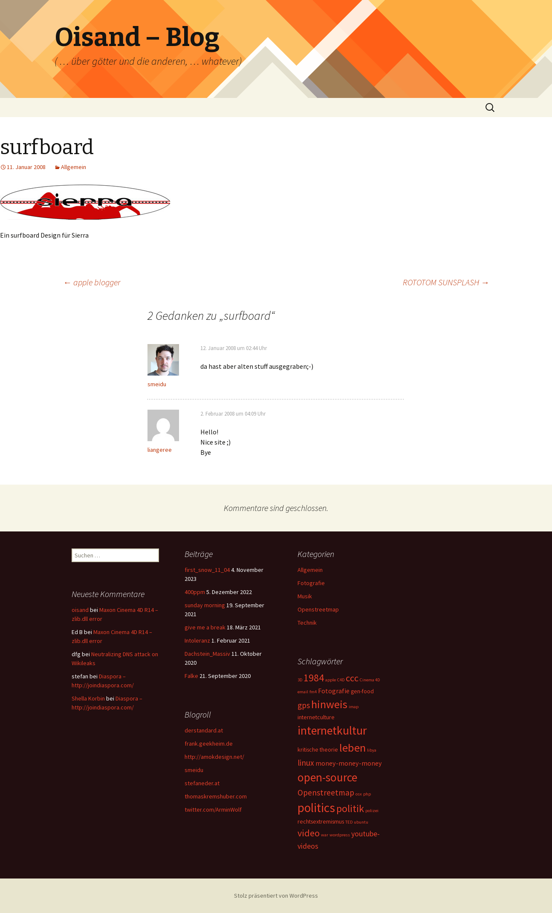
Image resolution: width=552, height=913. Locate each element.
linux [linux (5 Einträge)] (306, 763)
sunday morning (205, 605)
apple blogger (91, 282)
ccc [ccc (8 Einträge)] (352, 678)
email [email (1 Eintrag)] (303, 692)
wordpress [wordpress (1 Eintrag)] (339, 835)
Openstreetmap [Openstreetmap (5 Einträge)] (326, 792)
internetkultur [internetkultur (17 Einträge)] (332, 730)
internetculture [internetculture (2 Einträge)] (316, 717)
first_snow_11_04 (207, 570)
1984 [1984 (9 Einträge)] (313, 678)
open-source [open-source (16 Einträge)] (327, 777)
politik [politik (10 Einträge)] (350, 808)
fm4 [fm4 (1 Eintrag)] (313, 692)
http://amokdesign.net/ (214, 757)
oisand (80, 610)
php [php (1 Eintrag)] (367, 794)
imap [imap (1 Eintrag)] (353, 706)
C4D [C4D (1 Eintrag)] (340, 680)
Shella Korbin (88, 698)
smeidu (156, 384)
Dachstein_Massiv (207, 653)
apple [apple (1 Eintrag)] (330, 680)
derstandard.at (204, 730)
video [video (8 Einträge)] (309, 833)
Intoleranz (197, 640)
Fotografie (311, 583)
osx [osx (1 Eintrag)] (358, 794)
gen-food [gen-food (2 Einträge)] (362, 691)
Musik (305, 596)
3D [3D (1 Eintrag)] (300, 680)
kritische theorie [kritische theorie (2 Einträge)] (318, 749)
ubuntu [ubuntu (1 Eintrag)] (361, 822)
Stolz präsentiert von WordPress (276, 895)
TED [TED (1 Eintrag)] (349, 822)
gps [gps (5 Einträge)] (304, 705)
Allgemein (73, 167)
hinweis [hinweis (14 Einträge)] (329, 704)
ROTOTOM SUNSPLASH (446, 282)
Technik (307, 622)
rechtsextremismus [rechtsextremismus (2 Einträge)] (321, 821)
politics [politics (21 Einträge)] (316, 807)
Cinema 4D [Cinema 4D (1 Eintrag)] (370, 680)
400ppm (195, 592)
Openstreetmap (318, 609)
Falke (191, 676)
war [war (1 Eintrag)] (324, 835)
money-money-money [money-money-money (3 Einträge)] (348, 763)
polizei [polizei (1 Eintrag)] (372, 810)
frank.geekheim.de (209, 743)
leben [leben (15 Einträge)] (352, 748)
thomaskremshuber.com (216, 796)
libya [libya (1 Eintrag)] (371, 750)
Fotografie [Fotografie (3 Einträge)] (334, 690)
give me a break (205, 627)
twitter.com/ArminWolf (213, 809)
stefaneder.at (202, 783)
